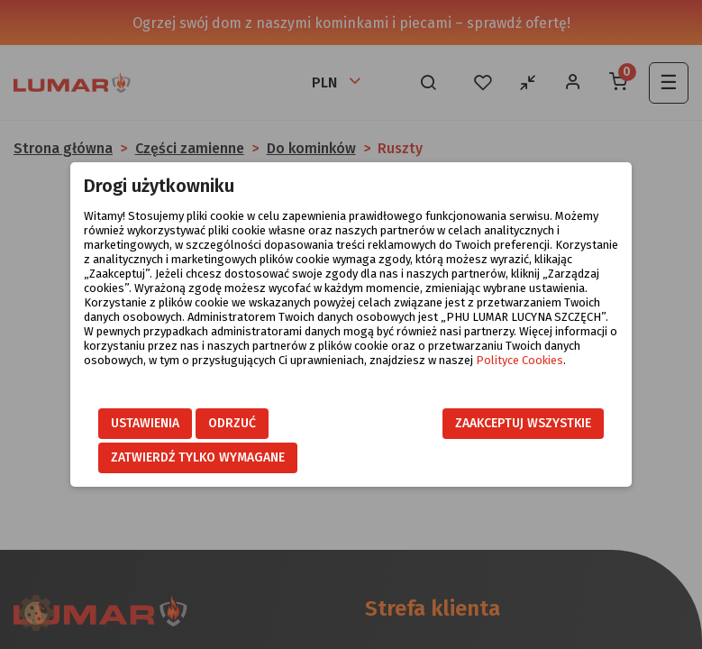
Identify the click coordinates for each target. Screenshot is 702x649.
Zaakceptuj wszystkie (523, 423)
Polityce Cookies (519, 360)
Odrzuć (232, 423)
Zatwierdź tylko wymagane (198, 457)
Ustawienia (145, 423)
